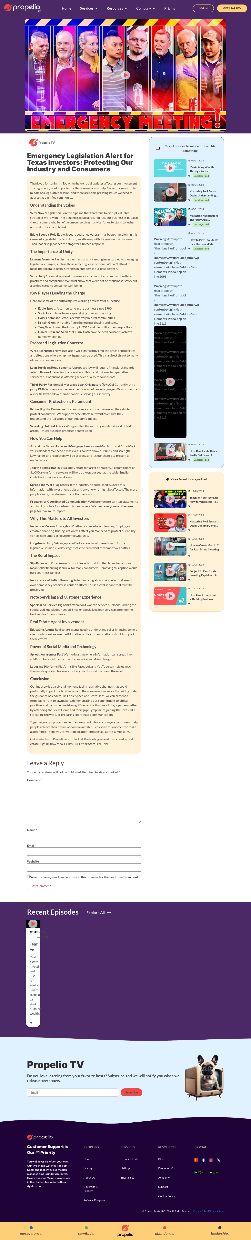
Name (32, 829)
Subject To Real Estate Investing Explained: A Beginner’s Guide (203, 575)
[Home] (66, 8)
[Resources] (117, 8)
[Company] (146, 8)
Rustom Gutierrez (42, 934)
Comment (35, 780)
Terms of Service (217, 1211)
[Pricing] (169, 8)
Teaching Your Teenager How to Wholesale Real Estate (204, 501)
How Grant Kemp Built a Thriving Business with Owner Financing (203, 599)
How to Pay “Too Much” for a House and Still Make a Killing (204, 244)
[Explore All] (109, 912)
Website (33, 861)
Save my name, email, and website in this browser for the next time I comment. (84, 877)
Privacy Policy (200, 1211)
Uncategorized (201, 175)
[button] (125, 75)
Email (31, 845)
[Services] (89, 8)
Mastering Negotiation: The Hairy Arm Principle (204, 219)
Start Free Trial (98, 744)
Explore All (95, 912)
